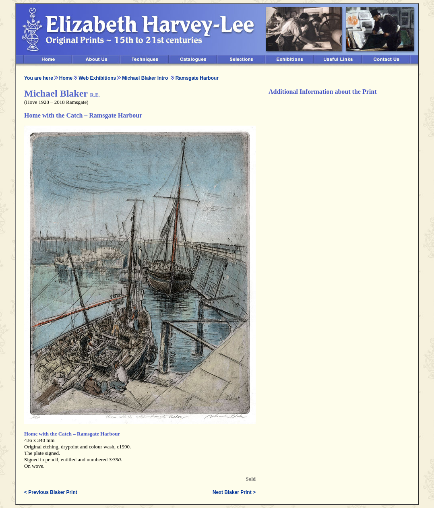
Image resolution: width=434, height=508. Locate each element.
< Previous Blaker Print (50, 492)
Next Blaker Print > (234, 492)
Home (65, 78)
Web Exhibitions (97, 78)
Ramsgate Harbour (197, 78)
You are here (38, 78)
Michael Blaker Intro (145, 78)
